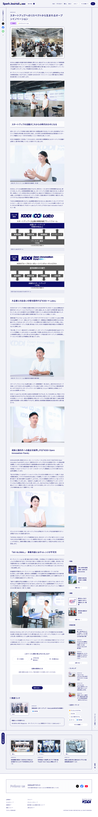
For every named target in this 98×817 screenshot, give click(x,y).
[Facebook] (81, 786)
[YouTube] (86, 786)
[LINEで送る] (3, 31)
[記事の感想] (37, 680)
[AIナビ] (76, 4)
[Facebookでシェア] (3, 27)
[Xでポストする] (3, 23)
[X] (77, 786)
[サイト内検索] (84, 4)
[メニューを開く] (93, 3)
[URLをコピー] (3, 35)
